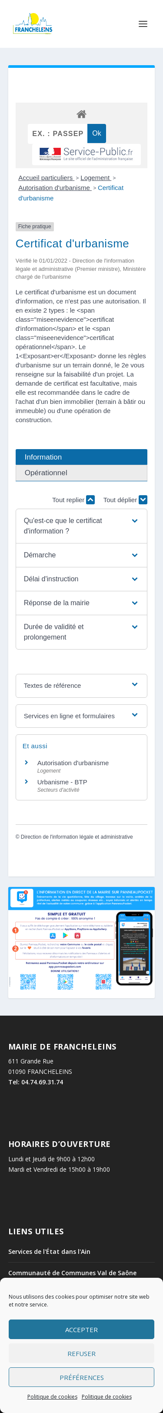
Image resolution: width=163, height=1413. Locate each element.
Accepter (81, 1329)
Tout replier (73, 499)
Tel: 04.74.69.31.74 (35, 1082)
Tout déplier (125, 499)
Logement (95, 177)
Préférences (82, 1377)
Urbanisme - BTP (62, 782)
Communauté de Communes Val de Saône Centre (72, 1277)
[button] (81, 526)
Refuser (81, 1353)
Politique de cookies (52, 1396)
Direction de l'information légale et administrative (77, 837)
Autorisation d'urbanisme (55, 187)
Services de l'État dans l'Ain (49, 1251)
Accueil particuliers (46, 177)
